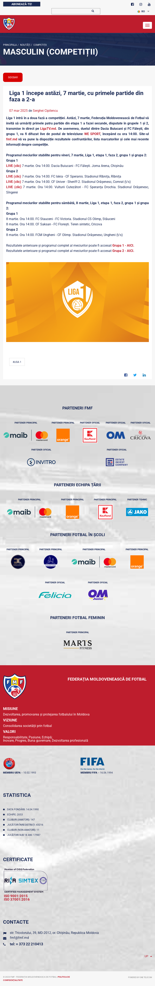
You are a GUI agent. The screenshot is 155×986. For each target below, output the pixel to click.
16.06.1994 (106, 772)
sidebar (13, 77)
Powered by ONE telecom (140, 977)
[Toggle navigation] (147, 25)
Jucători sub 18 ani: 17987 (24, 835)
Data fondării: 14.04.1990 (23, 809)
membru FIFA (89, 772)
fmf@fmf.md (19, 938)
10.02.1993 (29, 772)
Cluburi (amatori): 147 (21, 819)
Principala (10, 45)
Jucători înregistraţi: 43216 (25, 824)
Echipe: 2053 (15, 814)
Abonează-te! (21, 4)
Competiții (40, 45)
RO (141, 11)
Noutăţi (24, 45)
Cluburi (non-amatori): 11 (24, 829)
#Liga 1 (17, 362)
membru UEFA (12, 772)
